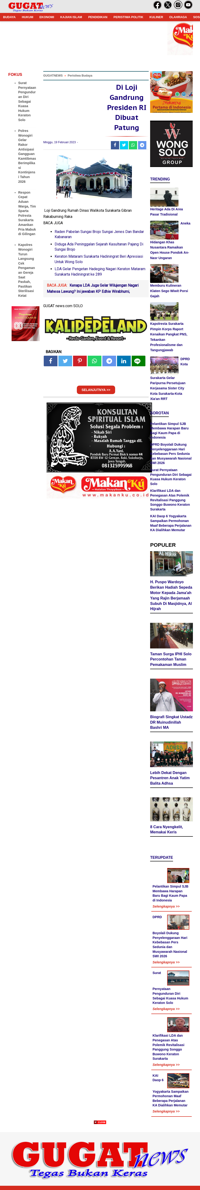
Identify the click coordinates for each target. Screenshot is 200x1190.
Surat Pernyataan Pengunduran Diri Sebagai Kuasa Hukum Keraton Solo (27, 101)
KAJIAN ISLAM (71, 17)
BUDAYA (9, 17)
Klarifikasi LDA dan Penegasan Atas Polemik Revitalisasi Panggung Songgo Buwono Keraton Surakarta (170, 500)
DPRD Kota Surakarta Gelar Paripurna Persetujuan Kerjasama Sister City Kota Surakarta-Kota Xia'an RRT (170, 379)
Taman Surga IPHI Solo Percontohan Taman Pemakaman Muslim (170, 659)
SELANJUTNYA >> (96, 390)
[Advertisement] (100, 1157)
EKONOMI (46, 17)
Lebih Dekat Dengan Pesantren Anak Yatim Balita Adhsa (170, 778)
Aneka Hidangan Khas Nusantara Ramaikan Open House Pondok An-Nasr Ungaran (170, 240)
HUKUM (27, 17)
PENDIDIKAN (97, 17)
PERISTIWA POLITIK (128, 17)
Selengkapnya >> (165, 906)
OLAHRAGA (178, 17)
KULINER (156, 17)
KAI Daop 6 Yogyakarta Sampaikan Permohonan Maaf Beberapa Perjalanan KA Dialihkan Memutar (170, 1090)
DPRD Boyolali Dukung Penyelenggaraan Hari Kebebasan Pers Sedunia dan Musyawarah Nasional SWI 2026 (170, 454)
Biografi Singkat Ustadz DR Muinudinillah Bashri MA (171, 722)
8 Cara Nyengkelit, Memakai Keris (166, 829)
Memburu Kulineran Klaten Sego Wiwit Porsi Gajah (169, 291)
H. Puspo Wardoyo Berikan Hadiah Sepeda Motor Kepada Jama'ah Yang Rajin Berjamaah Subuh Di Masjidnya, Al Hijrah (171, 595)
